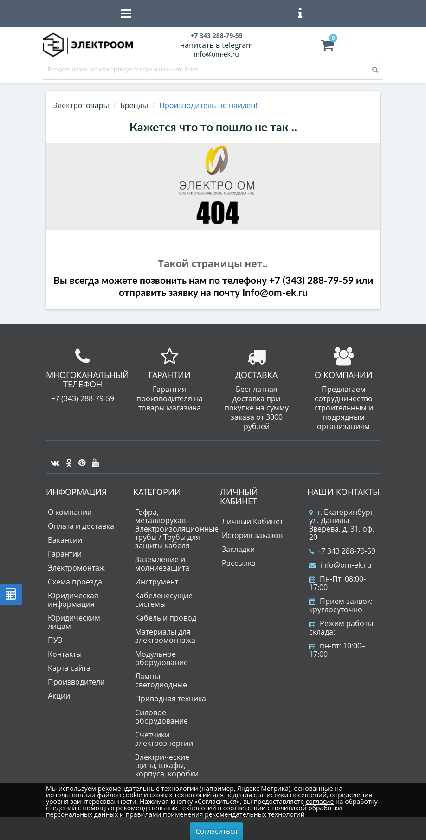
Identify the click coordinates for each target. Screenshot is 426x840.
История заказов (252, 535)
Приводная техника (170, 698)
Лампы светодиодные (161, 680)
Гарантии (65, 554)
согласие (320, 801)
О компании (70, 512)
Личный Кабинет (252, 521)
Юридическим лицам (74, 622)
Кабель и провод (165, 618)
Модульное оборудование (161, 658)
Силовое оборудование (161, 716)
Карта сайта (69, 668)
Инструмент (156, 582)
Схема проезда (75, 582)
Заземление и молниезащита (162, 563)
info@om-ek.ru (216, 54)
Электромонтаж (76, 568)
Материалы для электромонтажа (165, 636)
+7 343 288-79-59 (342, 551)
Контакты (65, 654)
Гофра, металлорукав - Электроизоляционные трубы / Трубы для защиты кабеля (177, 529)
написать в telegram (216, 45)
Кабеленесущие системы (164, 599)
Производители (76, 682)
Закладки (238, 549)
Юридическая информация (73, 599)
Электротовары (81, 105)
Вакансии (65, 540)
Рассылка (239, 563)
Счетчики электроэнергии (164, 739)
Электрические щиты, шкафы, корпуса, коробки (167, 765)
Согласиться (217, 830)
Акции (59, 696)
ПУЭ (55, 640)
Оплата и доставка (81, 526)
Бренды (134, 105)
